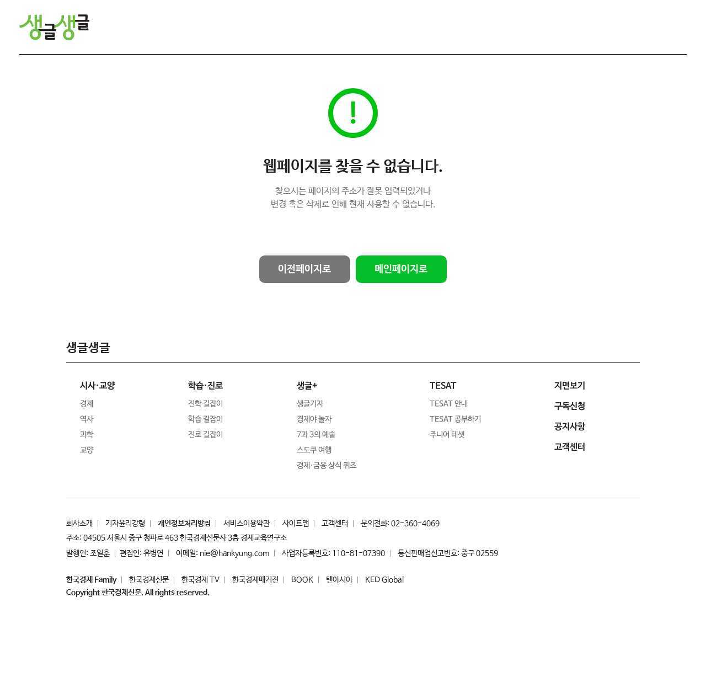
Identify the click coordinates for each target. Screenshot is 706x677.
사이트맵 (295, 523)
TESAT (443, 386)
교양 (86, 450)
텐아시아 (339, 579)
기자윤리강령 (125, 523)
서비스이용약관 (246, 523)
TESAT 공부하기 (455, 419)
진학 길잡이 (205, 403)
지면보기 (569, 386)
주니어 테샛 (447, 434)
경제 (86, 403)
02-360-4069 (415, 523)
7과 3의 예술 (316, 434)
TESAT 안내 (449, 403)
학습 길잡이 (205, 419)
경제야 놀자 (314, 419)
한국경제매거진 (255, 579)
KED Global (384, 579)
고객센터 (335, 523)
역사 (86, 419)
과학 (86, 434)
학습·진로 (205, 386)
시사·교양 (97, 386)
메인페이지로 (401, 269)
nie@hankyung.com (234, 553)
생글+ (307, 386)
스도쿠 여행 (314, 450)
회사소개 (79, 523)
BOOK (302, 579)
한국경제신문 (149, 579)
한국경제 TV (200, 579)
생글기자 (310, 403)
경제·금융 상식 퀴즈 (326, 465)
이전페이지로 (304, 269)
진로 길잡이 (205, 434)
